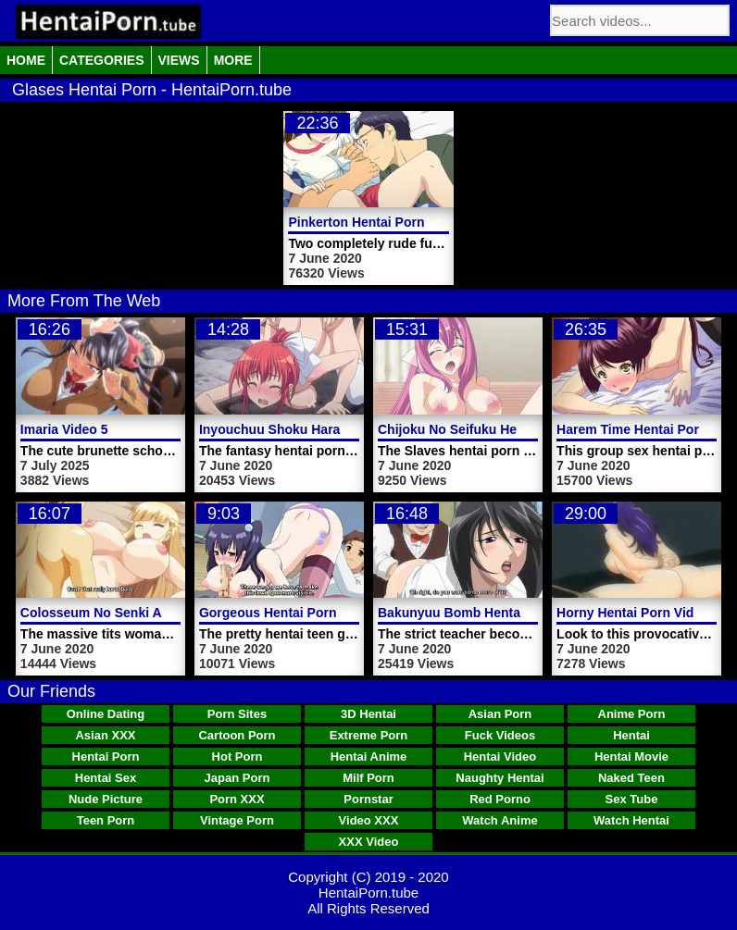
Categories (101, 60)
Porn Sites (237, 714)
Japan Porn (237, 778)
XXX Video (369, 842)
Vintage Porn (237, 820)
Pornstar (368, 799)
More (233, 60)
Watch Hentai (631, 820)
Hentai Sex (105, 778)
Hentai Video (500, 756)
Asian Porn (500, 714)
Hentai (631, 735)
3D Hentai (368, 714)
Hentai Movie (631, 756)
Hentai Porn (106, 756)
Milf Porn (368, 778)
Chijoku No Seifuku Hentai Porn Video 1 (500, 429)
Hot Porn (237, 756)
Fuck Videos (500, 735)
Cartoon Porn (236, 735)
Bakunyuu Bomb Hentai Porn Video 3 (492, 612)
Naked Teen (631, 778)
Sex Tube (632, 799)
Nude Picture (106, 799)
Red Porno (500, 799)
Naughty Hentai (499, 778)
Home (25, 60)
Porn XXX (236, 799)
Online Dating (106, 714)
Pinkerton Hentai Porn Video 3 (380, 222)
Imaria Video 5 (64, 429)
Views (179, 60)
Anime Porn (632, 714)
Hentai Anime (369, 756)
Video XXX (369, 820)
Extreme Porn (369, 735)
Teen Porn (106, 820)
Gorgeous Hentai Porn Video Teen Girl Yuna (333, 612)
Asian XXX (105, 735)
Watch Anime (499, 820)
